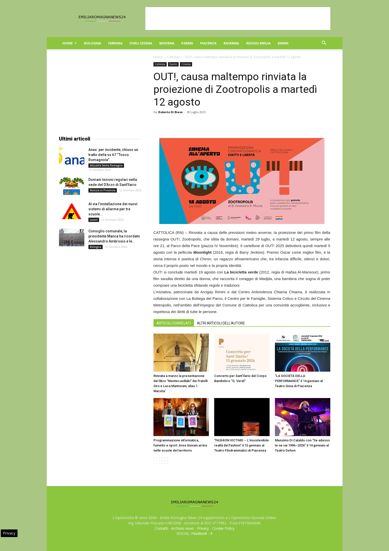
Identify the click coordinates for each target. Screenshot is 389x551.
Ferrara (115, 43)
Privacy (203, 528)
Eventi (173, 64)
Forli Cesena (141, 43)
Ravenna (231, 43)
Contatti (161, 528)
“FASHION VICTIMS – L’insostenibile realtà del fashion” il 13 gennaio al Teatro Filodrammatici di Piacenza (241, 445)
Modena (166, 43)
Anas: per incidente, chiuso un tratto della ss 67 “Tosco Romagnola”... (113, 155)
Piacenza (208, 43)
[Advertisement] (237, 18)
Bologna (92, 43)
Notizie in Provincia (102, 190)
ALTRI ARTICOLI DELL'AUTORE (221, 323)
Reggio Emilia (258, 43)
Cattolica (173, 57)
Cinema (186, 64)
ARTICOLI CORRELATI (174, 323)
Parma (187, 43)
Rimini (283, 43)
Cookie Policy (223, 528)
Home (70, 43)
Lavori (94, 219)
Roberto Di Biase (170, 112)
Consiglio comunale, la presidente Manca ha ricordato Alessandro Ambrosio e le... (114, 236)
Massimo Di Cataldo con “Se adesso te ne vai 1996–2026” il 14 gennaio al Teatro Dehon (302, 445)
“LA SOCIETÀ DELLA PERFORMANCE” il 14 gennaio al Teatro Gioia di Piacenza (299, 381)
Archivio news (182, 528)
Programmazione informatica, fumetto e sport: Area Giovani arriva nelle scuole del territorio (180, 445)
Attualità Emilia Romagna (106, 165)
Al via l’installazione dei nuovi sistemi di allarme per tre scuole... (112, 209)
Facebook (199, 533)
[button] (324, 43)
